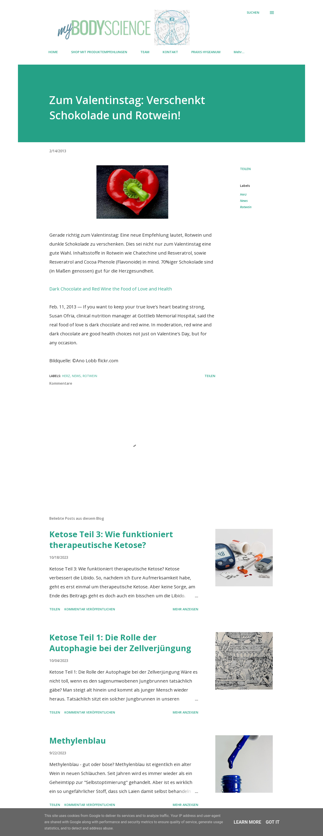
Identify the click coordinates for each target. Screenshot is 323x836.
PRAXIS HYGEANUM (205, 52)
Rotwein (245, 207)
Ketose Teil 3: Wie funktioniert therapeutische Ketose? (111, 539)
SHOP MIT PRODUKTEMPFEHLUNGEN (99, 52)
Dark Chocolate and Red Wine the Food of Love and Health (110, 289)
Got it (273, 822)
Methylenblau (77, 740)
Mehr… (239, 52)
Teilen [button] (245, 169)
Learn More (247, 822)
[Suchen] (253, 12)
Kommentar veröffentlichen (89, 609)
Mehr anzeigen (185, 609)
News (244, 201)
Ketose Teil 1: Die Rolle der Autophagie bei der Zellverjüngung (120, 643)
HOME (53, 52)
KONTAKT (170, 52)
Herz (243, 194)
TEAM (144, 52)
